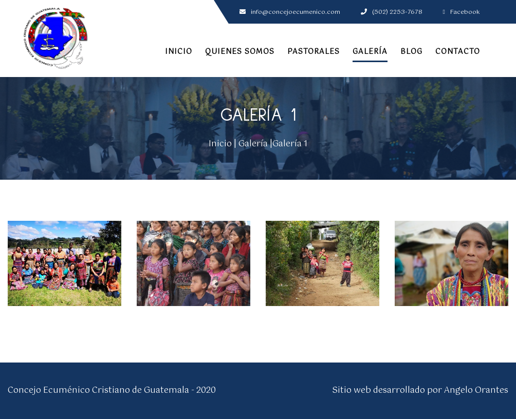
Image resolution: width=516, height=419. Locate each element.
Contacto (457, 52)
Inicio (178, 52)
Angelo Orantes (476, 390)
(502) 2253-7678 (391, 12)
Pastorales (313, 52)
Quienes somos (239, 52)
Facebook (461, 12)
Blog (411, 52)
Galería (370, 52)
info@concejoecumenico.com (289, 12)
